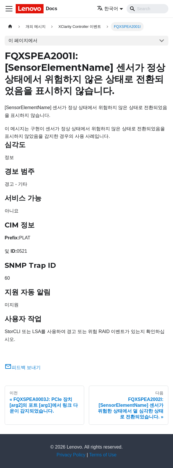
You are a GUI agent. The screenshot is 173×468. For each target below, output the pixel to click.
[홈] (10, 26)
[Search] (147, 8)
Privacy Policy (71, 454)
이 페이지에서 (22, 40)
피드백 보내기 (23, 367)
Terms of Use (102, 454)
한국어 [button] (107, 8)
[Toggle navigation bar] (9, 8)
